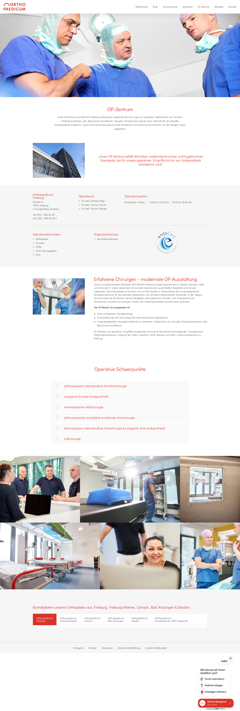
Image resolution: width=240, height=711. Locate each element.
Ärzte (155, 6)
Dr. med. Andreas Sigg (93, 200)
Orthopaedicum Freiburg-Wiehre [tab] (68, 619)
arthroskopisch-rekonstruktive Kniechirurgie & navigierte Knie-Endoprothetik (114, 428)
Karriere (232, 6)
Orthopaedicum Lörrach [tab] (92, 619)
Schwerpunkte (170, 6)
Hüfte (38, 246)
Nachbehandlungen (107, 239)
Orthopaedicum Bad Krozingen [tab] (116, 619)
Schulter (40, 243)
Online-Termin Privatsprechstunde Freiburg (61, 666)
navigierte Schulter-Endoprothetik (86, 396)
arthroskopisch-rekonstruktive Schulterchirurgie (95, 386)
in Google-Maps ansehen (46, 208)
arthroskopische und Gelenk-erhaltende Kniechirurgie (99, 418)
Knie (38, 254)
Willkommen (141, 6)
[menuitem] (141, 7)
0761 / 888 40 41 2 (47, 218)
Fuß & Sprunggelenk (46, 250)
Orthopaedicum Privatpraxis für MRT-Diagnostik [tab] (171, 619)
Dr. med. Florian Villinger (94, 208)
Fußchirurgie (72, 439)
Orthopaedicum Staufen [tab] (139, 619)
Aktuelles (218, 6)
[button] (214, 678)
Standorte (187, 6)
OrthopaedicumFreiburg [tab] (45, 619)
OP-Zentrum (203, 6)
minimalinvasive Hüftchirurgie (83, 407)
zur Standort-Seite (44, 652)
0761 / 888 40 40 (45, 214)
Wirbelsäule (42, 239)
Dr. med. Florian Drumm (94, 204)
